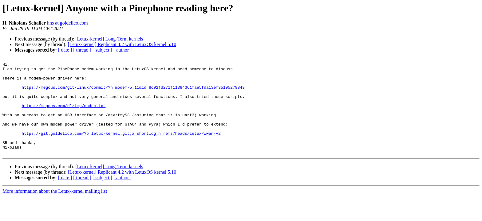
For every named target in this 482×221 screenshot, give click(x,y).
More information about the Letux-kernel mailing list (54, 209)
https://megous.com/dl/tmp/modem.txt (63, 115)
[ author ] (122, 49)
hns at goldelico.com (67, 22)
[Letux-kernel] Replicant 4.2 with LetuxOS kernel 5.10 (122, 44)
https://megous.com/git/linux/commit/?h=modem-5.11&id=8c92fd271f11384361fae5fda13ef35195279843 (133, 92)
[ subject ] (102, 49)
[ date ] (65, 49)
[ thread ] (82, 49)
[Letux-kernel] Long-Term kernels (109, 38)
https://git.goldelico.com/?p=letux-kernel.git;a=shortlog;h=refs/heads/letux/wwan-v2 (121, 148)
